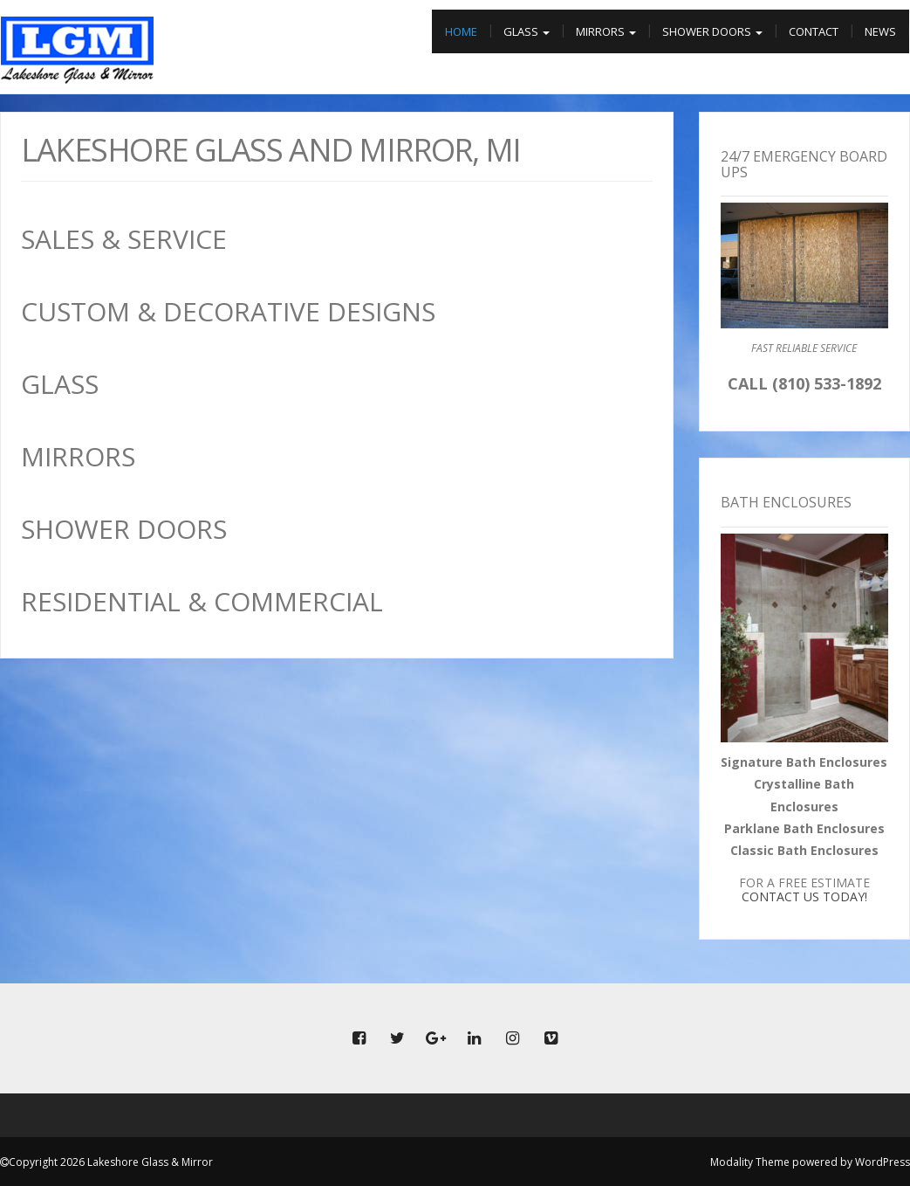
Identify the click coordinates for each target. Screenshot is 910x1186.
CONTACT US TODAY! (804, 896)
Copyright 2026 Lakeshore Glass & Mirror (111, 1162)
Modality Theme (750, 1162)
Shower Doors (712, 31)
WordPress (882, 1162)
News (880, 31)
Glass (526, 31)
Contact (813, 31)
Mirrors (606, 31)
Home (461, 31)
